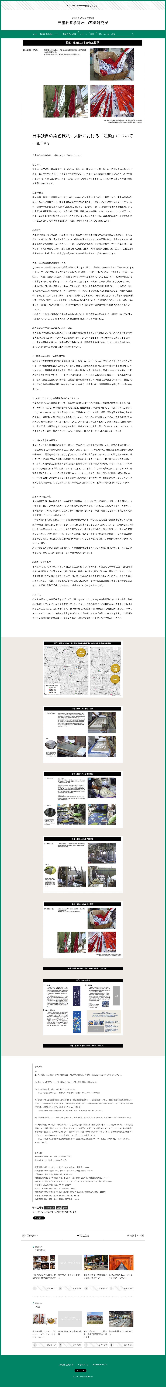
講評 (92, 34)
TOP (35, 34)
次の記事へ (131, 1235)
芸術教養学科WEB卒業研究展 (83, 21)
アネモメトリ (83, 1365)
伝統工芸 (60, 1212)
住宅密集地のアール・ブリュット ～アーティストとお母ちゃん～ (44, 1334)
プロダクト (50, 1212)
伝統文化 (68, 1212)
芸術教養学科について (49, 34)
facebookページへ (100, 1365)
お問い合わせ (103, 34)
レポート (83, 34)
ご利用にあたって (66, 1365)
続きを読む (51, 1288)
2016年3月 (49, 1208)
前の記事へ (35, 1235)
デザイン (41, 1212)
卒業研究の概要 (69, 34)
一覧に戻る (83, 1235)
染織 (74, 1212)
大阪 (65, 1208)
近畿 (59, 1208)
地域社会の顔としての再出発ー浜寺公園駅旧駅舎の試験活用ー (95, 1334)
